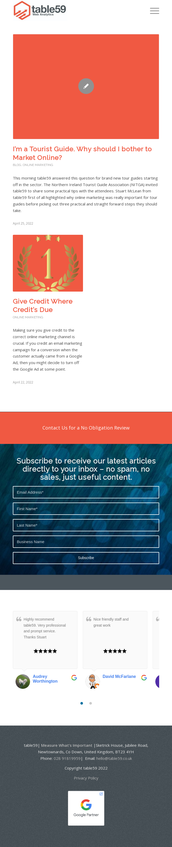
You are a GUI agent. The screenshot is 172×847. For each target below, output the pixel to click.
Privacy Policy (86, 778)
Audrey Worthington (45, 678)
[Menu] (152, 10)
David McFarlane (119, 676)
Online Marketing (38, 165)
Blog (17, 165)
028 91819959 (67, 758)
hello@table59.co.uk (114, 758)
